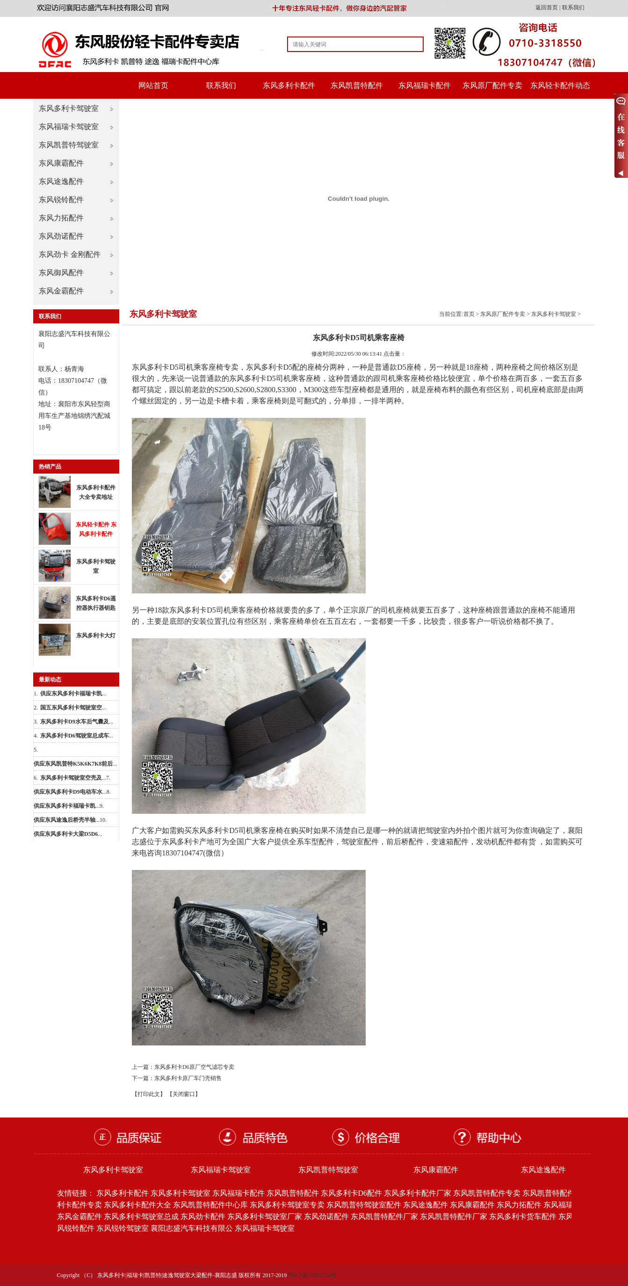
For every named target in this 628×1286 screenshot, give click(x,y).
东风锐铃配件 (61, 200)
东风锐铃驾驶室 (122, 1228)
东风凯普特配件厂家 (384, 1216)
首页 (469, 314)
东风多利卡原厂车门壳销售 (188, 1078)
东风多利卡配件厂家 (417, 1193)
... (73, 693)
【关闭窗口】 (184, 1094)
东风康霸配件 (61, 163)
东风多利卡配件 (289, 85)
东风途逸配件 (61, 181)
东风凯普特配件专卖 (486, 1193)
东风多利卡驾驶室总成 (141, 1216)
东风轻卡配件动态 (560, 85)
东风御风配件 (61, 273)
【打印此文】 (149, 1094)
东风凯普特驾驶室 (69, 145)
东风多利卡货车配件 (522, 1216)
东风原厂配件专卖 (492, 85)
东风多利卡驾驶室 (69, 108)
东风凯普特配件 (357, 85)
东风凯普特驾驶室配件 (363, 1205)
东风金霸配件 (61, 291)
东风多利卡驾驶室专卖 (287, 1205)
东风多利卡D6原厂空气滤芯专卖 (194, 1067)
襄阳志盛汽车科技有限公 (192, 1228)
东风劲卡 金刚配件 (70, 254)
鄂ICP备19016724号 (312, 1275)
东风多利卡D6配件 (352, 1193)
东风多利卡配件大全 (137, 1205)
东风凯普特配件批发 (556, 1193)
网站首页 (153, 85)
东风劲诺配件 (61, 236)
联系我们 (573, 7)
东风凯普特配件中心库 (210, 1205)
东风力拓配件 (61, 218)
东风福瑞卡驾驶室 (69, 127)
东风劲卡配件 (202, 1216)
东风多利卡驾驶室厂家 (264, 1216)
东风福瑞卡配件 (424, 85)
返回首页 (547, 7)
